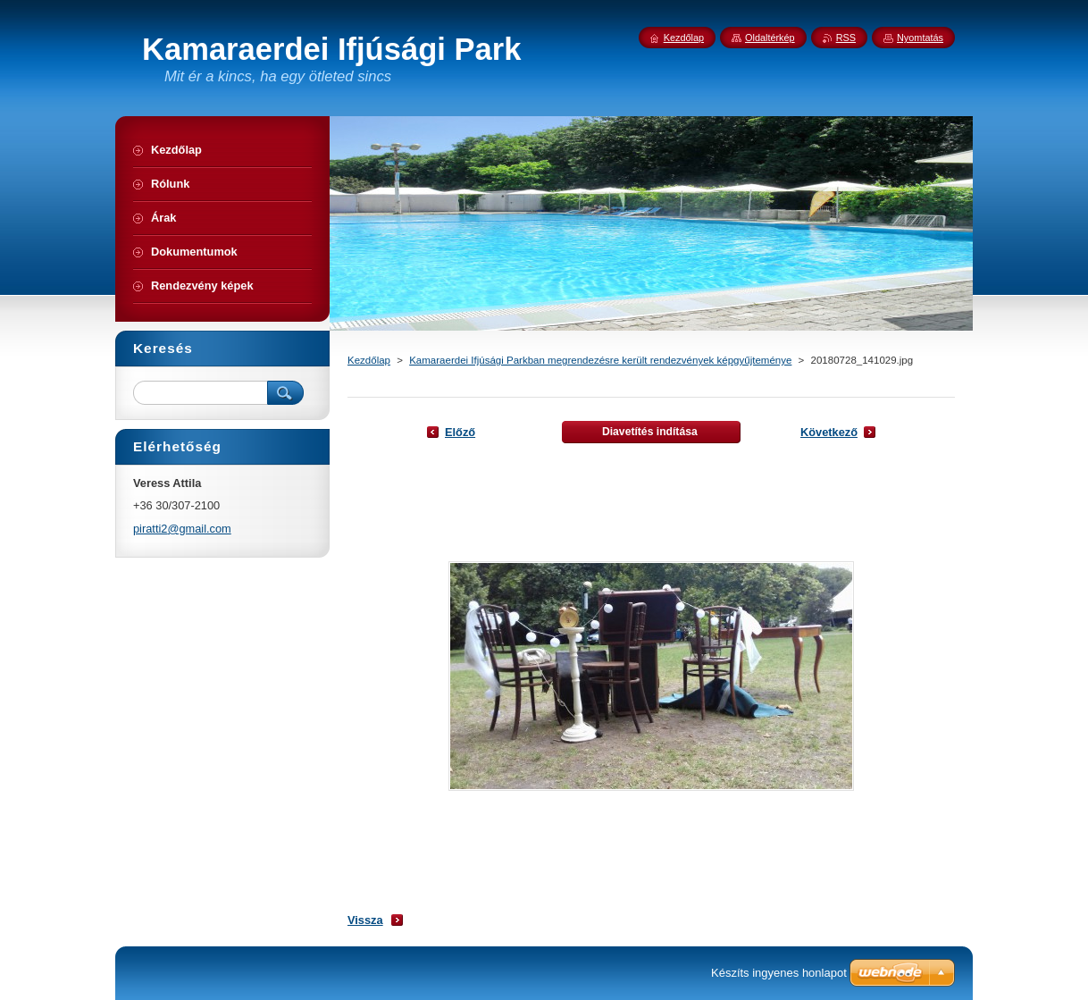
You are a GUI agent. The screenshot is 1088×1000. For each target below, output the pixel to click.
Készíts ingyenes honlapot (779, 972)
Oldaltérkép (770, 37)
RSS (846, 37)
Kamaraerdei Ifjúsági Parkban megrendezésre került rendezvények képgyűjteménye (600, 360)
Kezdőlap (368, 360)
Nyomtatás (920, 37)
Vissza (365, 920)
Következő (829, 432)
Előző (460, 432)
